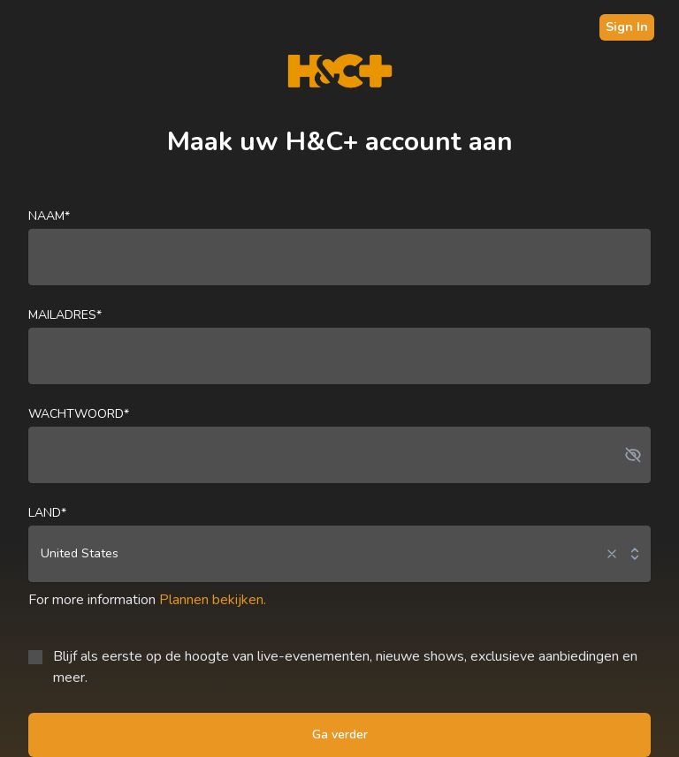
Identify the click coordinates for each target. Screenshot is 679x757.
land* (47, 512)
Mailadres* (65, 315)
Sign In (627, 27)
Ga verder (340, 734)
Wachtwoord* (78, 413)
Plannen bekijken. (212, 599)
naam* (49, 216)
